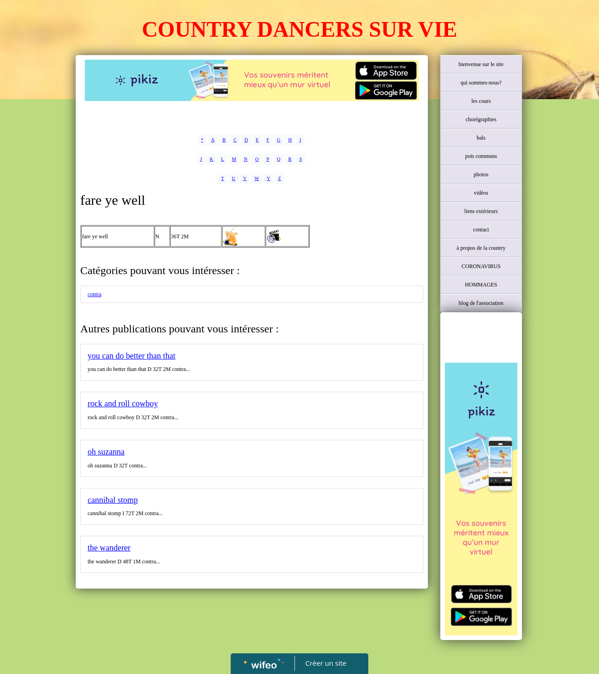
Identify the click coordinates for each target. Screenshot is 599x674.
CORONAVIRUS (480, 266)
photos (481, 174)
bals (481, 138)
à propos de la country (481, 248)
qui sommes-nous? (481, 82)
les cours (481, 101)
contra (94, 294)
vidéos (481, 193)
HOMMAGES (481, 284)
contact (481, 229)
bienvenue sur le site (481, 64)
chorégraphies (481, 119)
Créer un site (325, 663)
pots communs (481, 156)
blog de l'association (481, 303)
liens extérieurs (481, 211)
